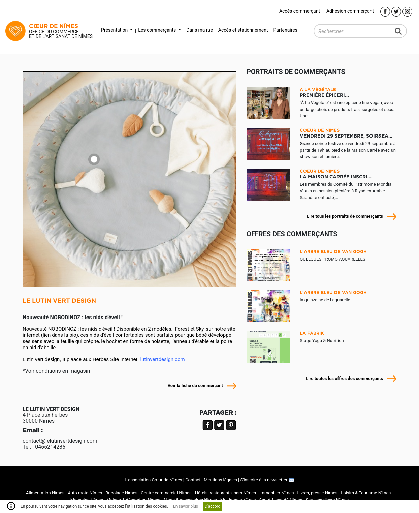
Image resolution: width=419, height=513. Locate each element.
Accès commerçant (299, 11)
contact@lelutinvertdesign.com (60, 440)
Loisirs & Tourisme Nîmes (366, 492)
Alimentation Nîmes (45, 492)
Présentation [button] (115, 30)
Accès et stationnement (243, 30)
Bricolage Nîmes (121, 492)
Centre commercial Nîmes (166, 492)
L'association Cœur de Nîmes (153, 479)
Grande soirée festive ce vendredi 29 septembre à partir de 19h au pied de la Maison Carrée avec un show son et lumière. (348, 143)
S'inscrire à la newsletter (267, 479)
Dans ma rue (199, 30)
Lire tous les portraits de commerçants (345, 216)
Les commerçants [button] (157, 30)
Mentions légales (220, 479)
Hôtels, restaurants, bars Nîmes (225, 492)
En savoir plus (185, 506)
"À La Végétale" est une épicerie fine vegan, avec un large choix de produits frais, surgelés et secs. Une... (348, 102)
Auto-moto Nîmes (85, 492)
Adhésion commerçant (350, 11)
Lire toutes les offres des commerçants (344, 378)
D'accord (212, 506)
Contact (192, 479)
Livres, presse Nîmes (317, 492)
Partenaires (285, 30)
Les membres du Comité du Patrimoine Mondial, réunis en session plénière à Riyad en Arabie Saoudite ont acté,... (348, 184)
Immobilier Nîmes (276, 492)
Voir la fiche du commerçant (195, 385)
